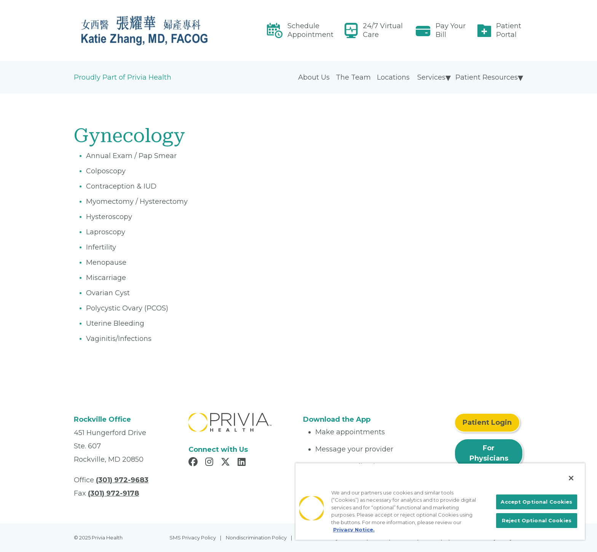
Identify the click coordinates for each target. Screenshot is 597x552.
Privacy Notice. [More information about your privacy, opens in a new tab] (354, 529)
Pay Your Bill (451, 30)
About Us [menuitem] (314, 77)
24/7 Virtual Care (383, 30)
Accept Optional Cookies (536, 502)
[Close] (571, 478)
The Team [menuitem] (353, 77)
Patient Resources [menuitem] (486, 77)
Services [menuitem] (431, 77)
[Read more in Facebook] (194, 463)
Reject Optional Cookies (536, 520)
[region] (440, 501)
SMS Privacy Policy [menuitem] (192, 537)
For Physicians (488, 453)
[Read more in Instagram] (210, 463)
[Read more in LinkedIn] (243, 463)
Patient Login (487, 422)
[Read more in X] (226, 463)
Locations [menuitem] (393, 77)
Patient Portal (508, 30)
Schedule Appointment (310, 30)
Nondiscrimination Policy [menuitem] (256, 537)
